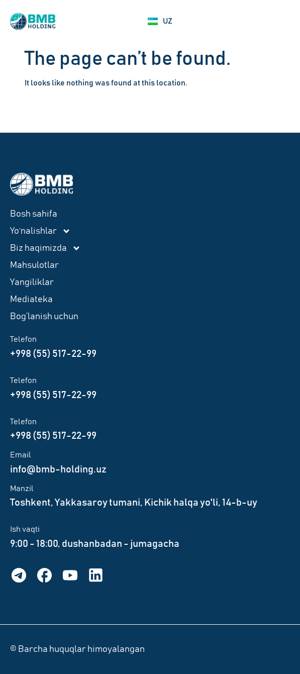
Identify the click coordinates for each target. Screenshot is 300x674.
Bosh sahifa (33, 214)
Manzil (22, 489)
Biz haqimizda (45, 248)
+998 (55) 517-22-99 (53, 354)
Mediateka (31, 299)
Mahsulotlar (34, 265)
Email (20, 455)
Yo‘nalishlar (40, 231)
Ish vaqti (25, 529)
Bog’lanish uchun (44, 316)
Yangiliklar (32, 282)
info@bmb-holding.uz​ (58, 469)
